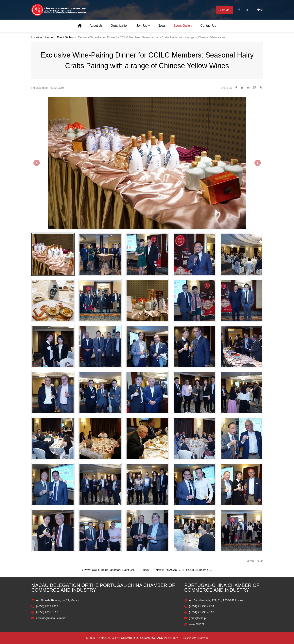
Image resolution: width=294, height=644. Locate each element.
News (162, 25)
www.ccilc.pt (196, 624)
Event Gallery (183, 25)
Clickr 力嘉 (202, 638)
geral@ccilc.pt (197, 618)
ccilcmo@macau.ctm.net (51, 618)
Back (146, 569)
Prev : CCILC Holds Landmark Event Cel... (109, 569)
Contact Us (208, 25)
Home (80, 25)
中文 (260, 9)
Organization (120, 25)
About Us (96, 25)
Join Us (224, 9)
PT (246, 9)
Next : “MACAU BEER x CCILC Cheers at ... (184, 569)
